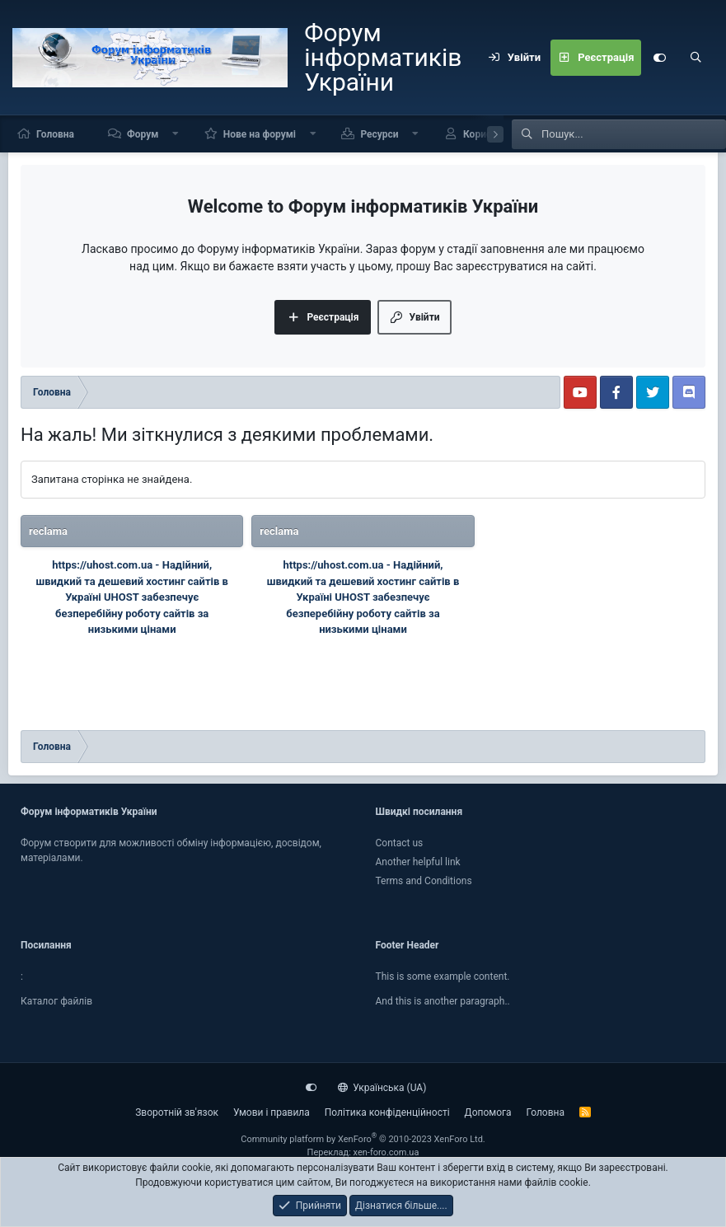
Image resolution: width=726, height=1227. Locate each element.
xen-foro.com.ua (386, 1152)
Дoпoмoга (488, 1112)
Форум (142, 134)
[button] (175, 133)
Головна (55, 134)
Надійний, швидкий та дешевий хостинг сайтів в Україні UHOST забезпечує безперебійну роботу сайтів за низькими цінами (131, 597)
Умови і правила (271, 1112)
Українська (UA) (382, 1088)
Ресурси (379, 134)
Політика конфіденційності (387, 1112)
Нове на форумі (259, 134)
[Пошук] (695, 58)
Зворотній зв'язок (176, 1112)
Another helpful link (418, 862)
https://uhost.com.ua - (107, 565)
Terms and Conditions (424, 881)
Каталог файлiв (56, 1001)
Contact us (400, 843)
